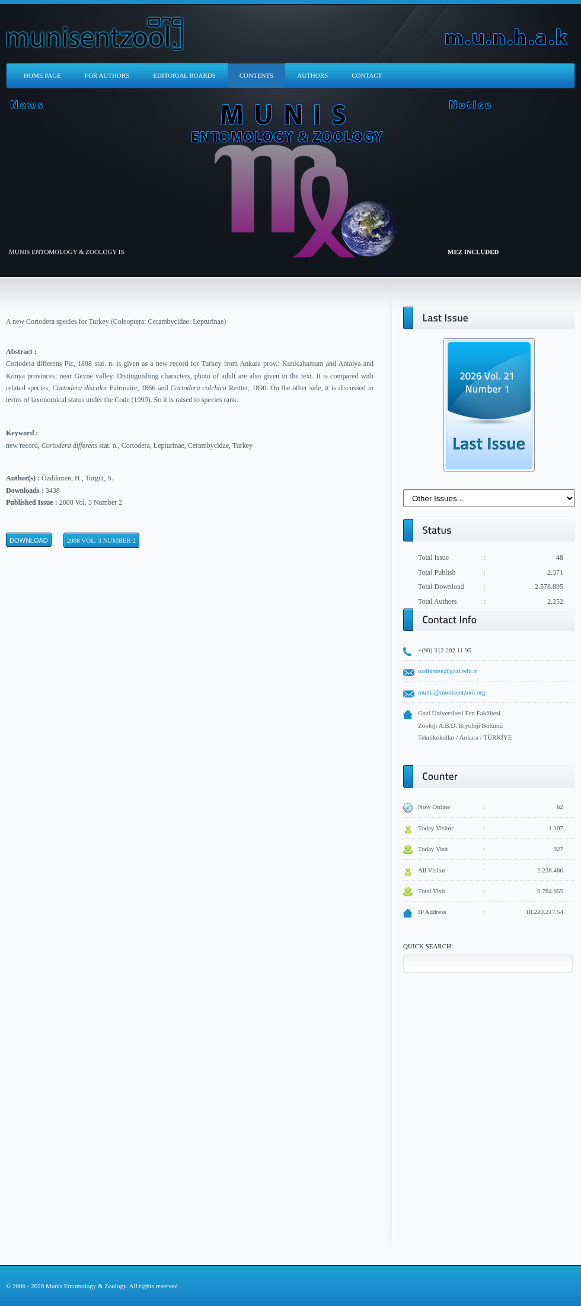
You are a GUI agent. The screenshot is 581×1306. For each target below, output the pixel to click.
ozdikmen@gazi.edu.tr (447, 670)
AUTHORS (312, 75)
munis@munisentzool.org (452, 692)
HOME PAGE (42, 75)
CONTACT (367, 75)
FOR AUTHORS (107, 75)
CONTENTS (256, 75)
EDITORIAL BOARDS (184, 75)
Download (28, 540)
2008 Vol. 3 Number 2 (101, 540)
